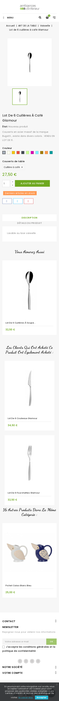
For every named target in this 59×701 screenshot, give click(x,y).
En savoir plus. (26, 697)
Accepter (41, 697)
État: (5, 126)
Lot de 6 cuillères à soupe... (21, 322)
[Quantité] (6, 183)
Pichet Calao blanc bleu (18, 585)
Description (29, 217)
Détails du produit (29, 223)
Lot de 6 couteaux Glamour (22, 418)
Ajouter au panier (32, 183)
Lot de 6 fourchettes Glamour (24, 492)
